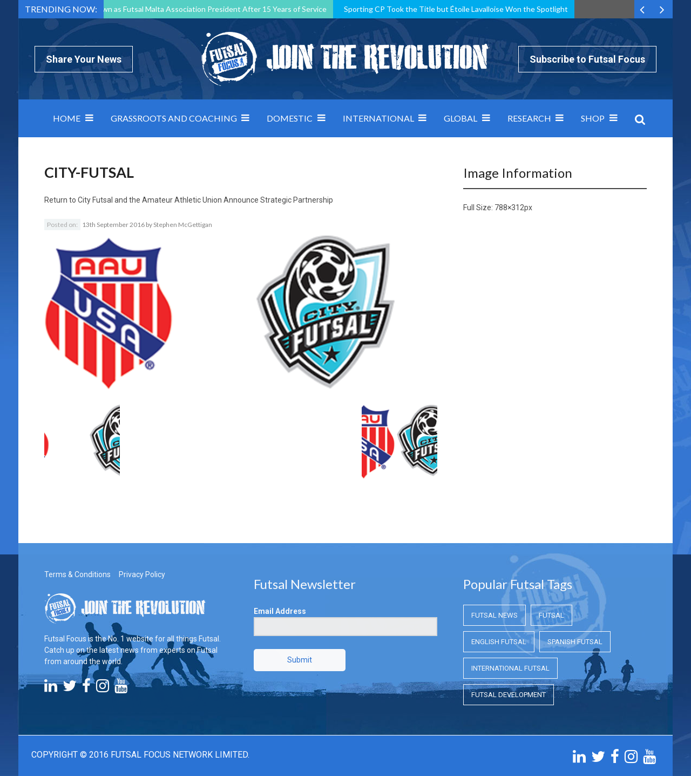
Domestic (290, 118)
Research (529, 118)
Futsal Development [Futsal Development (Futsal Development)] (508, 695)
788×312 (509, 207)
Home (66, 118)
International (378, 118)
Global (460, 118)
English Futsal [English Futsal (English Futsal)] (498, 642)
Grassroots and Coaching (174, 118)
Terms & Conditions (77, 574)
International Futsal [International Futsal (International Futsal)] (510, 668)
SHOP (593, 118)
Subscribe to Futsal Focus (587, 59)
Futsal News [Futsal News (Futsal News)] (494, 615)
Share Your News (83, 59)
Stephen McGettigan (182, 224)
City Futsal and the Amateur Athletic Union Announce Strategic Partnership (205, 200)
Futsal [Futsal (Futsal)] (551, 615)
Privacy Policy (142, 574)
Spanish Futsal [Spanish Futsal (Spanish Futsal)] (574, 642)
